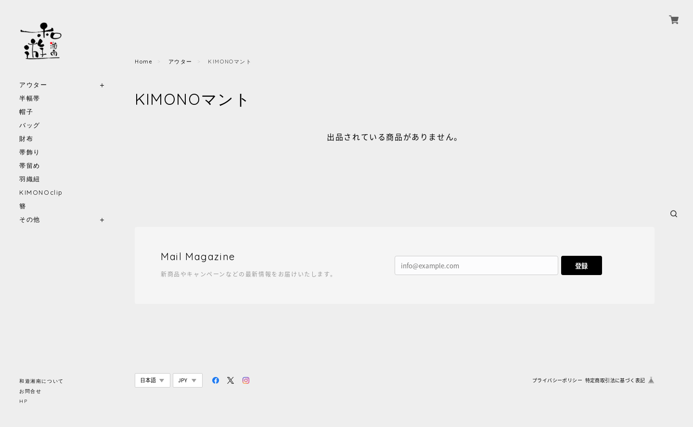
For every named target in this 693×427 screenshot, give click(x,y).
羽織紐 (29, 179)
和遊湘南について (41, 381)
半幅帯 (29, 98)
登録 (581, 265)
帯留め (29, 166)
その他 (29, 219)
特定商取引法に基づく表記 (615, 380)
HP (23, 401)
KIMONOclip (41, 192)
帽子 (26, 112)
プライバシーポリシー (557, 380)
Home (144, 61)
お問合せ (30, 391)
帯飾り (29, 152)
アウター (33, 85)
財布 (26, 139)
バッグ (29, 125)
